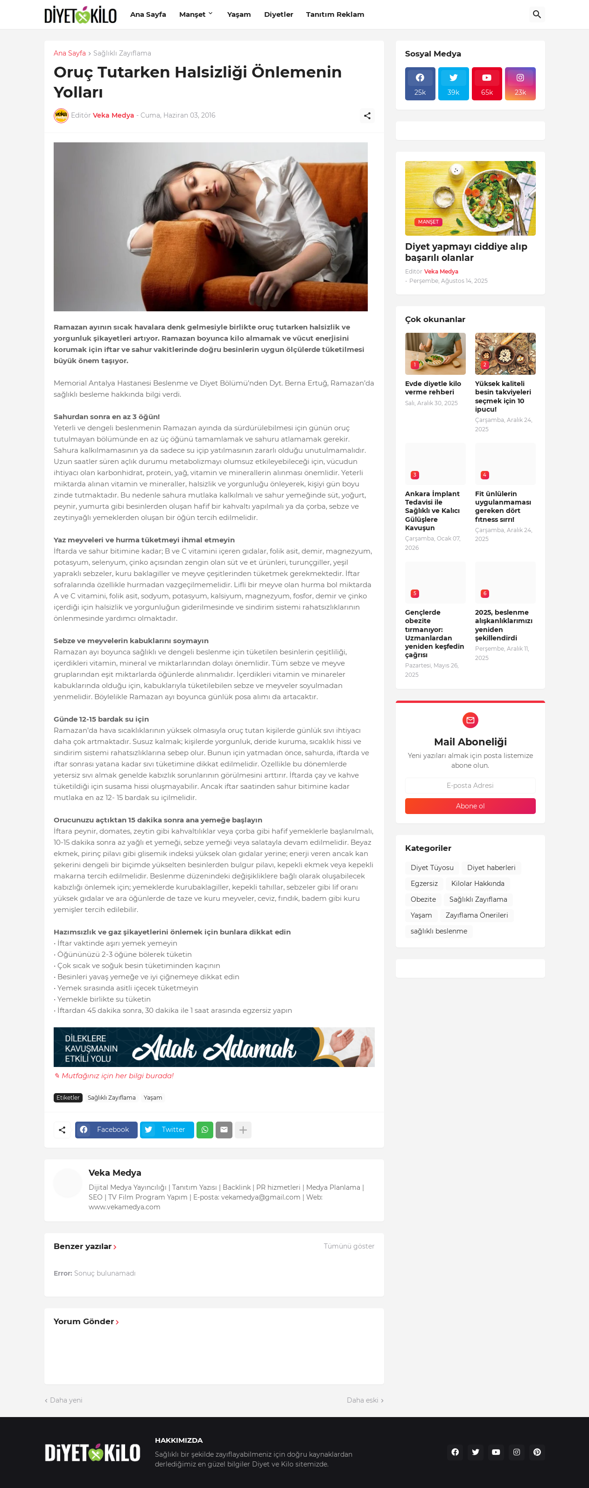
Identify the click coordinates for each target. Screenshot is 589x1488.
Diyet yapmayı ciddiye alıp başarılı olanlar (466, 252)
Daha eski (363, 1400)
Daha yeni (66, 1400)
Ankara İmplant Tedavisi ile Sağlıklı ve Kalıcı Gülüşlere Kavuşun (432, 511)
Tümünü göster (349, 1246)
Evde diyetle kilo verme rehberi (433, 387)
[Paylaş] (367, 115)
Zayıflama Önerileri (477, 915)
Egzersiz (424, 883)
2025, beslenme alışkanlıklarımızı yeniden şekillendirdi (504, 625)
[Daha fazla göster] (243, 1130)
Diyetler (278, 14)
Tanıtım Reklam (335, 14)
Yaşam (239, 14)
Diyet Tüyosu (432, 867)
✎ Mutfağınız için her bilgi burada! (114, 1075)
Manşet (192, 14)
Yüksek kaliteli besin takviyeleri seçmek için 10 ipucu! (503, 396)
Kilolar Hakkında (478, 883)
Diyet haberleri (491, 867)
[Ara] (537, 14)
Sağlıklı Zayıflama (122, 53)
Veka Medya (115, 1173)
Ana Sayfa (148, 14)
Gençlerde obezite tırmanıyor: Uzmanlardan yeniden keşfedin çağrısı (434, 633)
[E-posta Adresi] (470, 785)
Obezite (423, 899)
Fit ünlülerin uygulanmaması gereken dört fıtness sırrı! (503, 507)
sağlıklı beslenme (439, 931)
